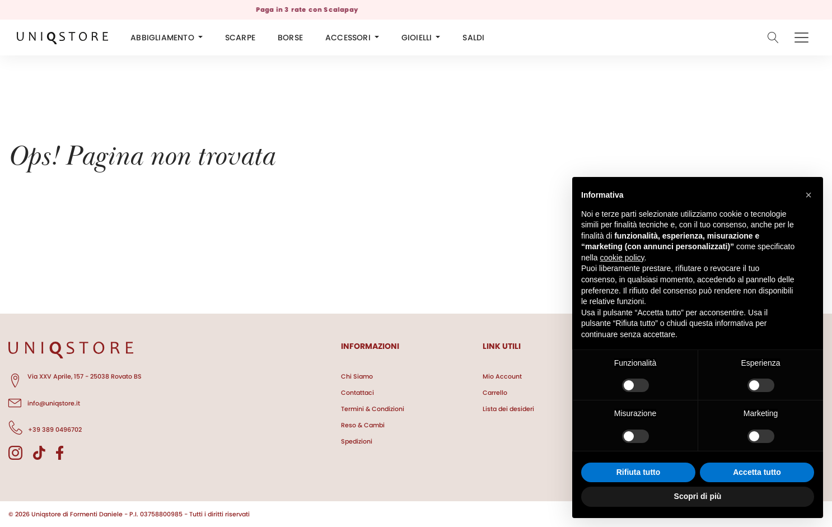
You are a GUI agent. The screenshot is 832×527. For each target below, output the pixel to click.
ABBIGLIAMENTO (162, 37)
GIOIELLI (416, 37)
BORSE (290, 37)
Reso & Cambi (363, 425)
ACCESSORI (348, 37)
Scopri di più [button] (698, 496)
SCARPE (240, 37)
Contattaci (357, 392)
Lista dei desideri (508, 408)
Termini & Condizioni (372, 408)
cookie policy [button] (622, 257)
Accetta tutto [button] (757, 472)
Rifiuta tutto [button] (638, 472)
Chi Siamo (357, 376)
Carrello (495, 392)
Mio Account (502, 376)
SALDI (473, 37)
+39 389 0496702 (45, 428)
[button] (808, 195)
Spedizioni (356, 441)
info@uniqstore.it (44, 401)
